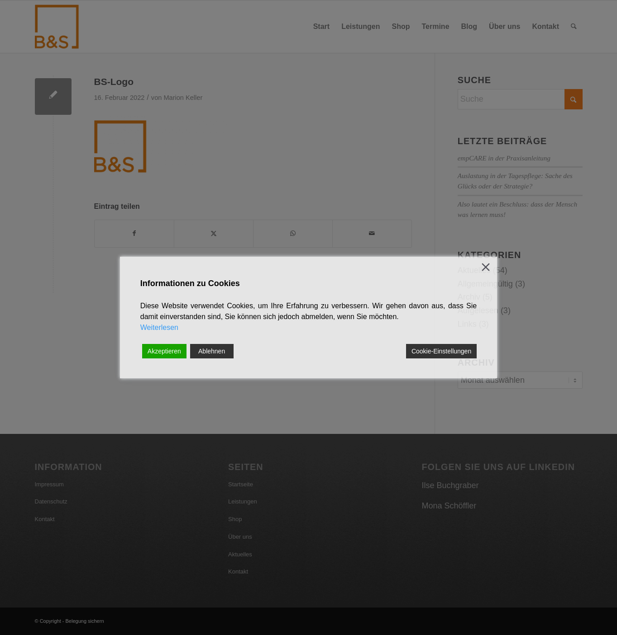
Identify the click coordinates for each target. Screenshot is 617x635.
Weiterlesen (159, 327)
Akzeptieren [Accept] (164, 351)
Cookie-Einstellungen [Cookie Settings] (441, 351)
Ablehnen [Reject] (211, 351)
